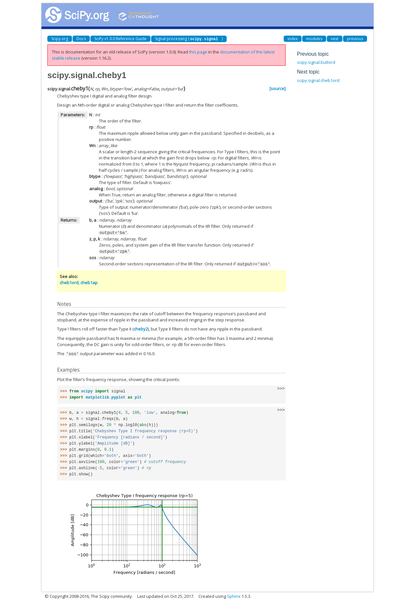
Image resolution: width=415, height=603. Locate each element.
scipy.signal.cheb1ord (318, 80)
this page (198, 52)
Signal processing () (189, 39)
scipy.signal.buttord (316, 62)
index (293, 38)
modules (314, 38)
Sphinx (234, 595)
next (334, 38)
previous (355, 38)
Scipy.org (59, 38)
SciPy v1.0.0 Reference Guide (120, 38)
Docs (81, 38)
